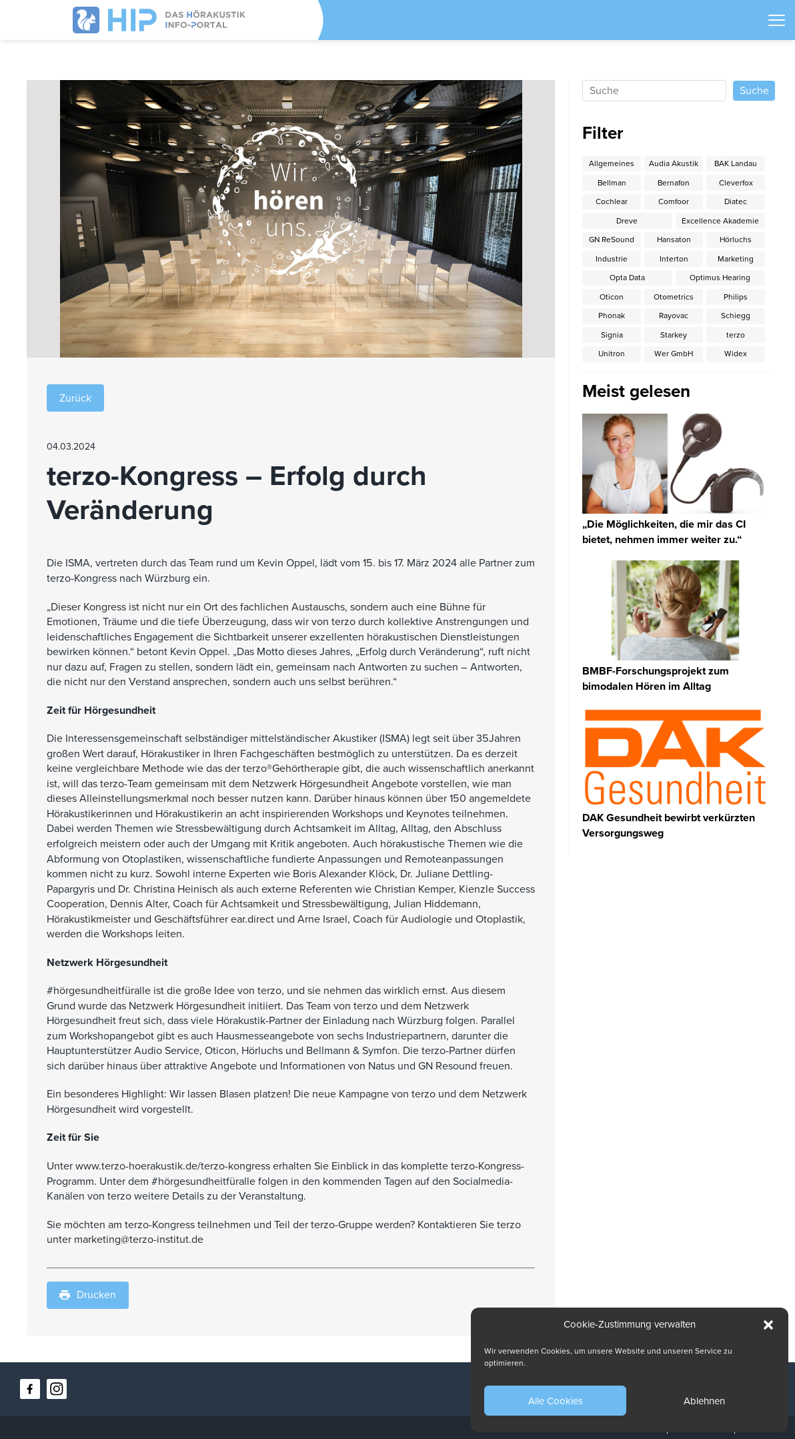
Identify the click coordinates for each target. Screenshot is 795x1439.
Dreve (627, 220)
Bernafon (674, 182)
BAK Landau (736, 163)
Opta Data (627, 279)
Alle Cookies (555, 1401)
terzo (735, 336)
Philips (736, 297)
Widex (735, 355)
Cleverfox (736, 182)
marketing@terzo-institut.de (138, 1239)
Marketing (736, 259)
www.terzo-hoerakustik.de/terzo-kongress (172, 1166)
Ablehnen (704, 1401)
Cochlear (612, 201)
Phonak (611, 317)
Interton (674, 259)
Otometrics (674, 297)
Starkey (673, 336)
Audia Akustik (673, 163)
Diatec (735, 201)
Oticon (612, 297)
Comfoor (673, 201)
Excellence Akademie (720, 220)
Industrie (612, 259)
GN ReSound (611, 240)
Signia (612, 336)
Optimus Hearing (720, 279)
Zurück (75, 397)
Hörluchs (736, 240)
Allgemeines (611, 163)
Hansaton (673, 240)
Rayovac (673, 317)
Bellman (611, 182)
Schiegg (735, 317)
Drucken (87, 1295)
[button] (768, 1325)
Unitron (611, 355)
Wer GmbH (674, 355)
